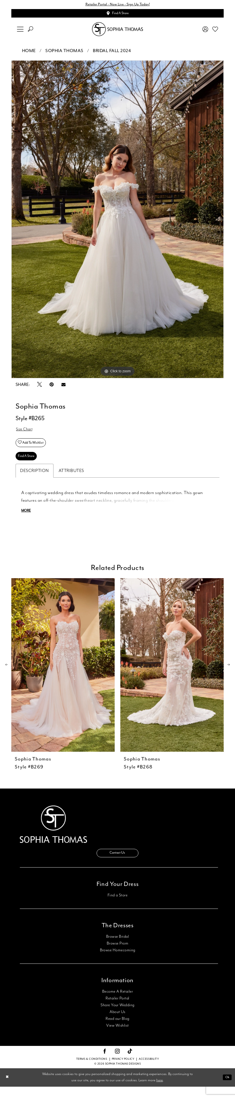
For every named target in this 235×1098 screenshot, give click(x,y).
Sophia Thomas (64, 53)
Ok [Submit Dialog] (226, 1089)
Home (29, 53)
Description (34, 479)
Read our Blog (117, 1030)
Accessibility (149, 1070)
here (159, 1092)
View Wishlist (117, 1037)
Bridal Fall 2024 (112, 53)
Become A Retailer (117, 1003)
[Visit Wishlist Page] (215, 31)
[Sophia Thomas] (117, 32)
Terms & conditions (91, 1070)
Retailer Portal (117, 1009)
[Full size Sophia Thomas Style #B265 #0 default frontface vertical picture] (117, 221)
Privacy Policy (123, 1070)
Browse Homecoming (117, 961)
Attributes (71, 479)
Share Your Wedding (117, 1016)
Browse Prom (117, 954)
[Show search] (30, 31)
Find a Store (118, 906)
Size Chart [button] (25, 432)
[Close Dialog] (8, 1089)
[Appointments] (117, 15)
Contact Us (117, 863)
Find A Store (28, 464)
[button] (20, 31)
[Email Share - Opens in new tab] (63, 387)
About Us (117, 1023)
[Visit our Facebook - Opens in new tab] (105, 1063)
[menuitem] (20, 31)
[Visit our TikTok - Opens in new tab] (130, 1063)
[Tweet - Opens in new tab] (39, 387)
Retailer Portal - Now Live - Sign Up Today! (117, 5)
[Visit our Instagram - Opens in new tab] (117, 1063)
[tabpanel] (117, 221)
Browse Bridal (117, 948)
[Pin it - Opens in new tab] (51, 387)
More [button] (26, 519)
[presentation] (63, 674)
